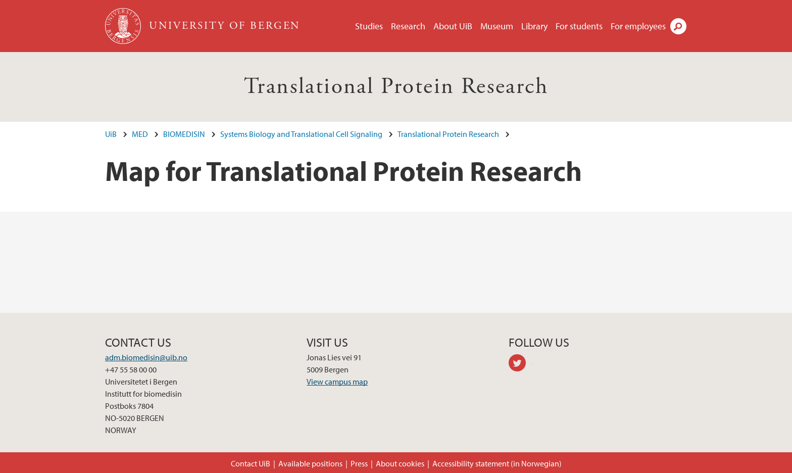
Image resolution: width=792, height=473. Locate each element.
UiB (111, 134)
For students (579, 26)
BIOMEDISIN (184, 134)
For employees (638, 26)
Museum (496, 26)
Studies (369, 26)
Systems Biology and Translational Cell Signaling (301, 134)
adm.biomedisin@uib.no (146, 357)
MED (140, 134)
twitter (521, 364)
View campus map (337, 381)
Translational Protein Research (396, 86)
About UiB (452, 26)
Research (408, 26)
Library (534, 26)
